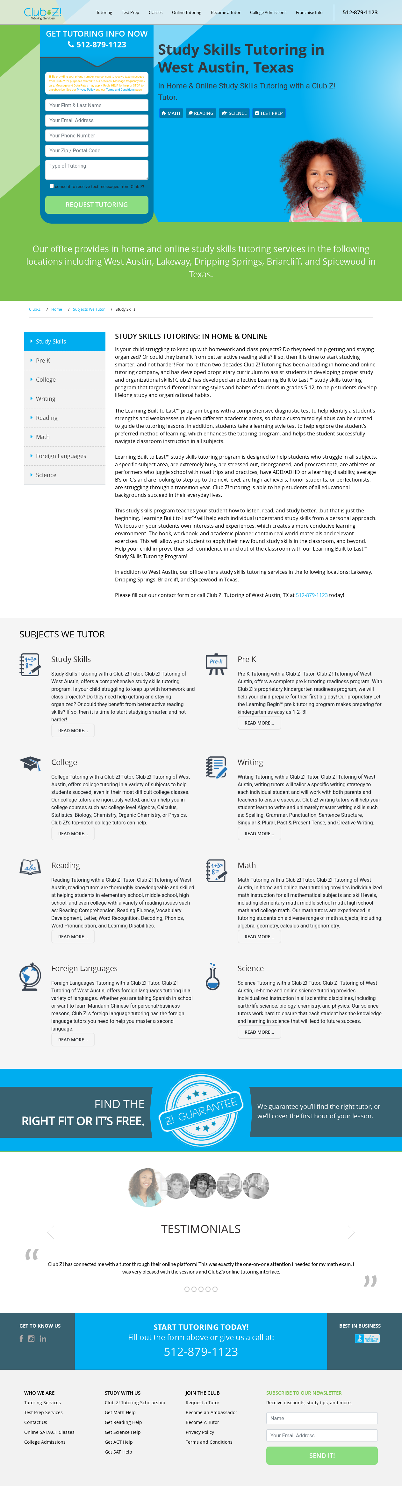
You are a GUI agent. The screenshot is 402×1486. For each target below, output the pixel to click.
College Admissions (268, 13)
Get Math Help (120, 1413)
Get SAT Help (118, 1452)
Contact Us (35, 1423)
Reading (201, 113)
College (46, 380)
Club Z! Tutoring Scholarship (135, 1403)
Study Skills (51, 342)
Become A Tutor (202, 1423)
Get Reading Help (123, 1423)
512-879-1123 (360, 12)
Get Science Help (123, 1432)
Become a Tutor (225, 13)
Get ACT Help (119, 1442)
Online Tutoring (186, 13)
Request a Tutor (202, 1403)
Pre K (43, 361)
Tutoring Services (42, 1403)
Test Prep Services (43, 1413)
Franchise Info (309, 13)
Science (234, 113)
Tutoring (104, 13)
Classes (155, 13)
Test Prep (130, 13)
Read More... (73, 731)
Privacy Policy (86, 90)
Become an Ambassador (211, 1413)
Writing (45, 399)
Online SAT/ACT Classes (49, 1432)
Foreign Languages (61, 456)
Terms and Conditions (120, 90)
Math (171, 113)
